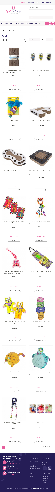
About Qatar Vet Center (34, 462)
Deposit (12, 23)
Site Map (44, 465)
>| (12, 447)
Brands (31, 476)
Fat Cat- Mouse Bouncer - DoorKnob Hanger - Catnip (14, 423)
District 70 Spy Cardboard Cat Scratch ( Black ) (40, 171)
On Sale (37, 23)
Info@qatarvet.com (12, 469)
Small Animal (30, 23)
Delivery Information (33, 465)
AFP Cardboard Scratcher (14, 70)
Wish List (44, 480)
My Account (45, 476)
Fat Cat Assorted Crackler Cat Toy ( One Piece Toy (14, 221)
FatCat (14, 30)
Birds (23, 23)
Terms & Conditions (35, 468)
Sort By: (25, 40)
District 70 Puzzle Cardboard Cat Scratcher (40, 120)
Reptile (18, 23)
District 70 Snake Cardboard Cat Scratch (14, 171)
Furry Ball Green (41, 422)
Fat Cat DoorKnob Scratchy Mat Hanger (41, 271)
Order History (45, 478)
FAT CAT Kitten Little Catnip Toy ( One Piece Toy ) (14, 322)
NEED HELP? (23, 2)
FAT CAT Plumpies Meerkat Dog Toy (41, 372)
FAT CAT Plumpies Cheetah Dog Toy (14, 372)
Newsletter (45, 482)
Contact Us (45, 463)
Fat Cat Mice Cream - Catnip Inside (41, 322)
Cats (7, 23)
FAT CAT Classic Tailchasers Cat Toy (14, 271)
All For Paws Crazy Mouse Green (41, 70)
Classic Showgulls (14, 120)
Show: (43, 40)
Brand (9, 30)
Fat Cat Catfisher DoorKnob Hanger (41, 221)
